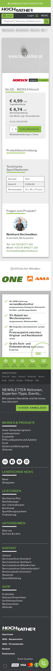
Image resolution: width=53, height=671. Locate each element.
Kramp (20, 380)
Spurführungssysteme (14, 511)
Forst (5, 443)
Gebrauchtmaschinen (14, 597)
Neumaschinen (10, 604)
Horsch (35, 30)
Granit (12, 380)
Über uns (7, 530)
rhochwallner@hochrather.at (22, 251)
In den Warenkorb (29, 129)
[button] (5, 666)
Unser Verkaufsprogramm (16, 430)
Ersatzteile (22, 30)
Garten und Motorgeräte (15, 446)
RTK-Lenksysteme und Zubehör (19, 439)
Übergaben (8, 482)
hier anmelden (32, 407)
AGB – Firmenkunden (12, 644)
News (5, 479)
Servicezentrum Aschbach (16, 562)
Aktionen (7, 449)
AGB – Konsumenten (12, 639)
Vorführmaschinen (12, 600)
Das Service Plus (11, 498)
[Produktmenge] (14, 129)
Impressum (7, 634)
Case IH (5, 376)
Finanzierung (9, 514)
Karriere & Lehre (11, 533)
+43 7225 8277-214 (22, 244)
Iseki (4, 380)
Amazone (32, 376)
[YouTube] (19, 461)
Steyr (14, 376)
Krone (41, 376)
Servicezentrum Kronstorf (16, 558)
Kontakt (6, 649)
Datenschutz (8, 653)
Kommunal (8, 508)
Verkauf (6, 555)
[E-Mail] (5, 461)
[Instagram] (26, 461)
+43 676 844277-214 (26, 247)
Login (31, 15)
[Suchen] (46, 21)
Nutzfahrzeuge (10, 501)
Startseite (8, 30)
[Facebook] (12, 461)
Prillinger (29, 380)
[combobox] (25, 21)
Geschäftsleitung (11, 578)
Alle (37, 380)
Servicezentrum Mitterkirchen (18, 565)
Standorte (7, 575)
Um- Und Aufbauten (13, 505)
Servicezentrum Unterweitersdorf (20, 568)
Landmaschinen (11, 433)
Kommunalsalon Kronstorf (16, 571)
